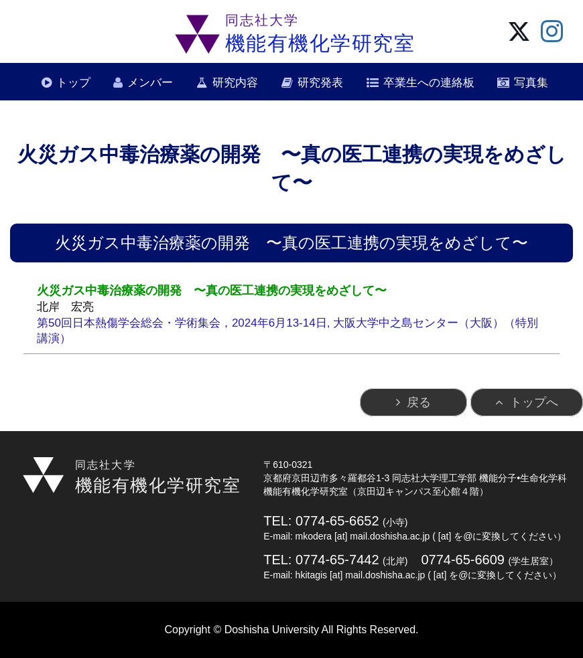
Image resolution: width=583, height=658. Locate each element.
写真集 (531, 82)
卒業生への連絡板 (428, 82)
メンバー (150, 82)
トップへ (534, 402)
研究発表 (320, 82)
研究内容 (235, 82)
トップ (73, 82)
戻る (419, 402)
